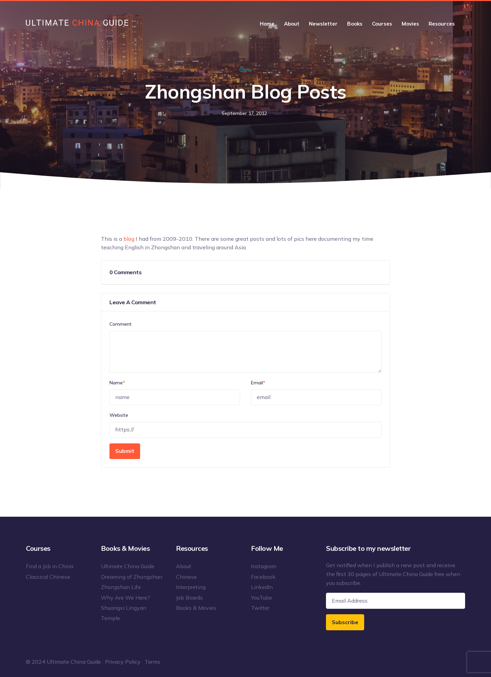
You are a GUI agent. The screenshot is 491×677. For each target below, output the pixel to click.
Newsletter (323, 23)
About (291, 23)
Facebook (263, 576)
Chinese (186, 576)
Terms (152, 661)
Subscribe (345, 622)
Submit (124, 450)
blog (128, 238)
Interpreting (191, 587)
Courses (382, 23)
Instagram (263, 566)
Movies (410, 23)
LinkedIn (262, 587)
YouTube (261, 597)
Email (258, 383)
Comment (120, 324)
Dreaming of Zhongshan (131, 576)
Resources (442, 23)
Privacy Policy (122, 661)
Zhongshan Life (121, 587)
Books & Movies (196, 607)
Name (117, 383)
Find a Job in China (49, 566)
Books (354, 23)
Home (267, 23)
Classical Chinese (48, 576)
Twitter (260, 607)
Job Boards (189, 597)
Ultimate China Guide (127, 566)
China (245, 70)
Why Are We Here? (125, 597)
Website (118, 415)
